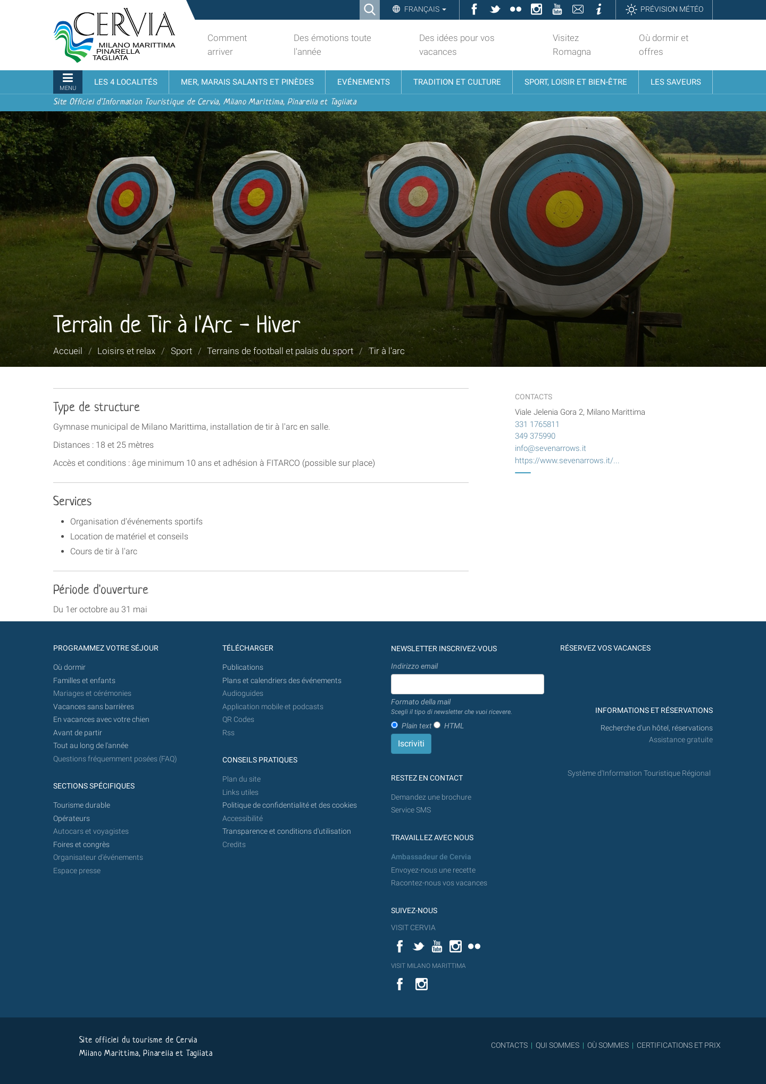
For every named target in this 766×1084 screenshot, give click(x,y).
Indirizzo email (414, 666)
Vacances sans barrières (93, 706)
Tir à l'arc (387, 351)
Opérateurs (71, 818)
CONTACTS (509, 1045)
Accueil (67, 351)
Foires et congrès (81, 844)
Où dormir (69, 667)
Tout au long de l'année (90, 745)
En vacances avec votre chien (102, 719)
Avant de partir (77, 732)
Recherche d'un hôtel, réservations (657, 728)
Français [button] (424, 9)
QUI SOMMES (557, 1045)
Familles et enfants (84, 680)
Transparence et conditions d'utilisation (286, 831)
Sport (181, 351)
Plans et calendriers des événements (282, 680)
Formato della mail (451, 707)
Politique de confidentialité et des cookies (289, 805)
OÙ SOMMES (608, 1045)
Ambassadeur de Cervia (431, 856)
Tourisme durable (81, 805)
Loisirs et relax (126, 351)
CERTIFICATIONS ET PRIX (679, 1045)
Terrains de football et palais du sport (280, 351)
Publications (242, 667)
